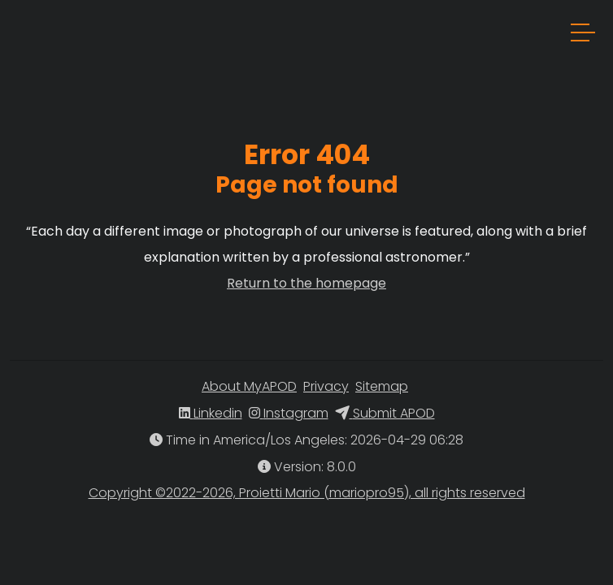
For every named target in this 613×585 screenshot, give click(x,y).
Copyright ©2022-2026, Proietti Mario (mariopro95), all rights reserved (307, 492)
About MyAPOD (249, 386)
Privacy (326, 386)
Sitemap (381, 386)
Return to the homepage (306, 283)
